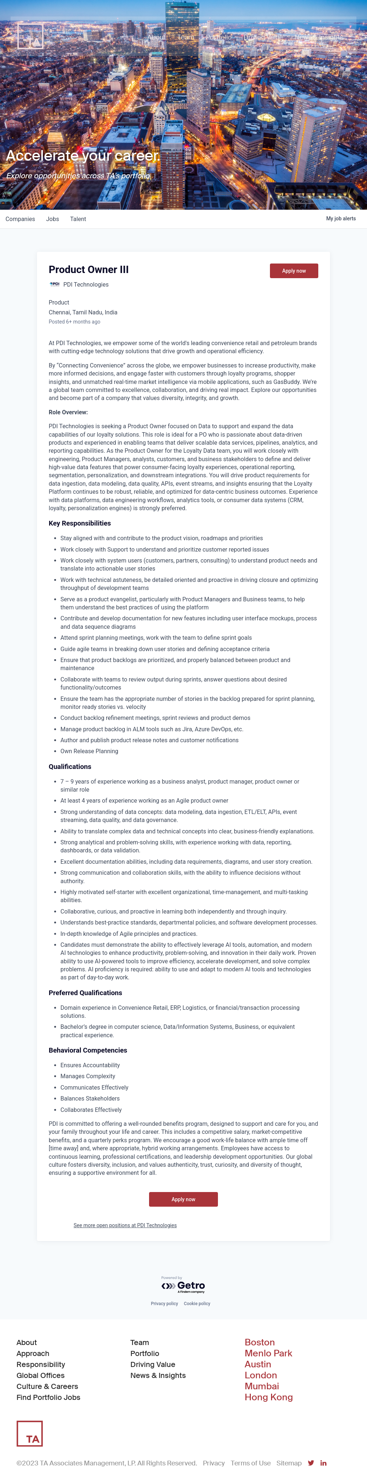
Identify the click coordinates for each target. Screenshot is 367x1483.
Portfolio (144, 1353)
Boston (260, 1342)
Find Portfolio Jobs (48, 1397)
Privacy (214, 1463)
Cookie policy (197, 1303)
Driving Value (152, 1364)
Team (139, 1342)
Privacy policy (164, 1303)
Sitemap (289, 1463)
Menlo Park (268, 1353)
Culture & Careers (47, 1386)
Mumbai (262, 1386)
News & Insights (158, 1375)
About (26, 1342)
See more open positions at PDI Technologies (125, 1225)
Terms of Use (251, 1463)
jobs (53, 219)
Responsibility (40, 1364)
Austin (258, 1364)
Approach (32, 1353)
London (261, 1375)
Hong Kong (269, 1397)
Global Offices (40, 1375)
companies (21, 219)
